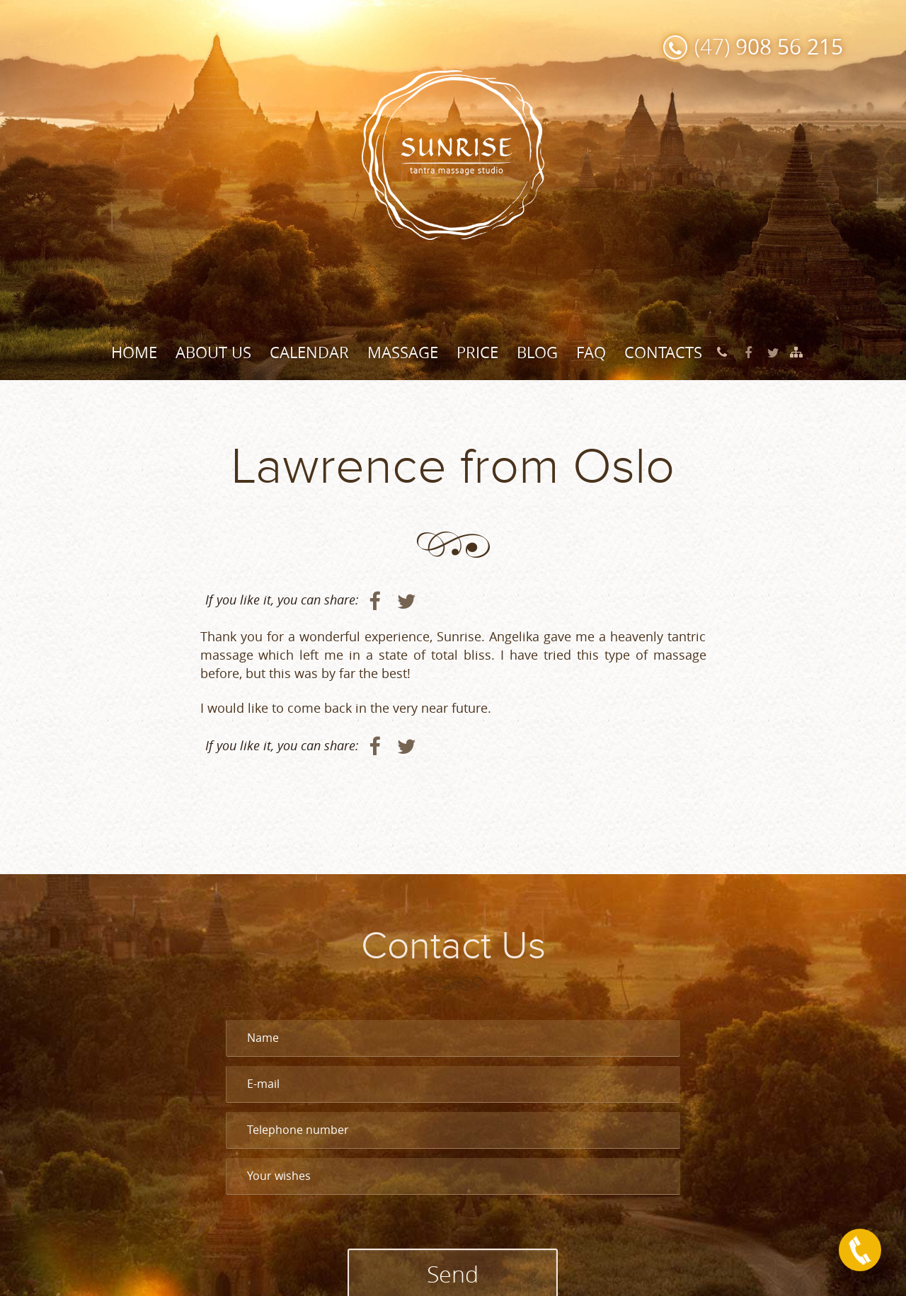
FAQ (591, 352)
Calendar (309, 352)
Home (134, 352)
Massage (402, 352)
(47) (768, 46)
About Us (213, 352)
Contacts (663, 352)
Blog (537, 352)
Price (477, 352)
